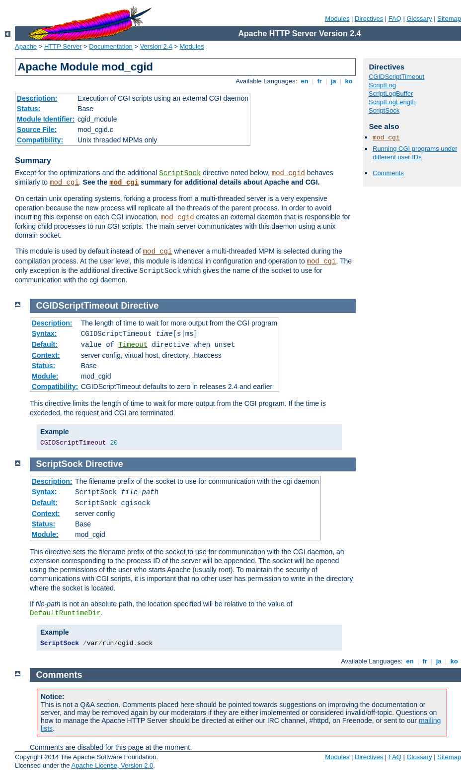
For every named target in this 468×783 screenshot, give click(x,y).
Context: (46, 355)
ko (348, 81)
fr (319, 81)
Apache (26, 46)
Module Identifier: (46, 119)
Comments (388, 173)
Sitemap (449, 18)
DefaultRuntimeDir (65, 613)
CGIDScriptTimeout (396, 76)
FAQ (395, 18)
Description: (37, 98)
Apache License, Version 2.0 (112, 765)
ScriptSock (180, 173)
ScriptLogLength (392, 102)
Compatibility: (40, 140)
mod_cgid (288, 173)
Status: (28, 109)
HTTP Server (63, 46)
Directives (369, 18)
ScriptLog (382, 85)
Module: (45, 376)
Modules (337, 18)
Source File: (37, 129)
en (304, 81)
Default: (45, 344)
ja (333, 81)
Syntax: (44, 333)
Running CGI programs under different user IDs (415, 153)
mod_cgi (64, 183)
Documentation (110, 46)
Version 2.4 (156, 46)
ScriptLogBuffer (391, 93)
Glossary (419, 18)
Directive (139, 306)
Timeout (133, 345)
